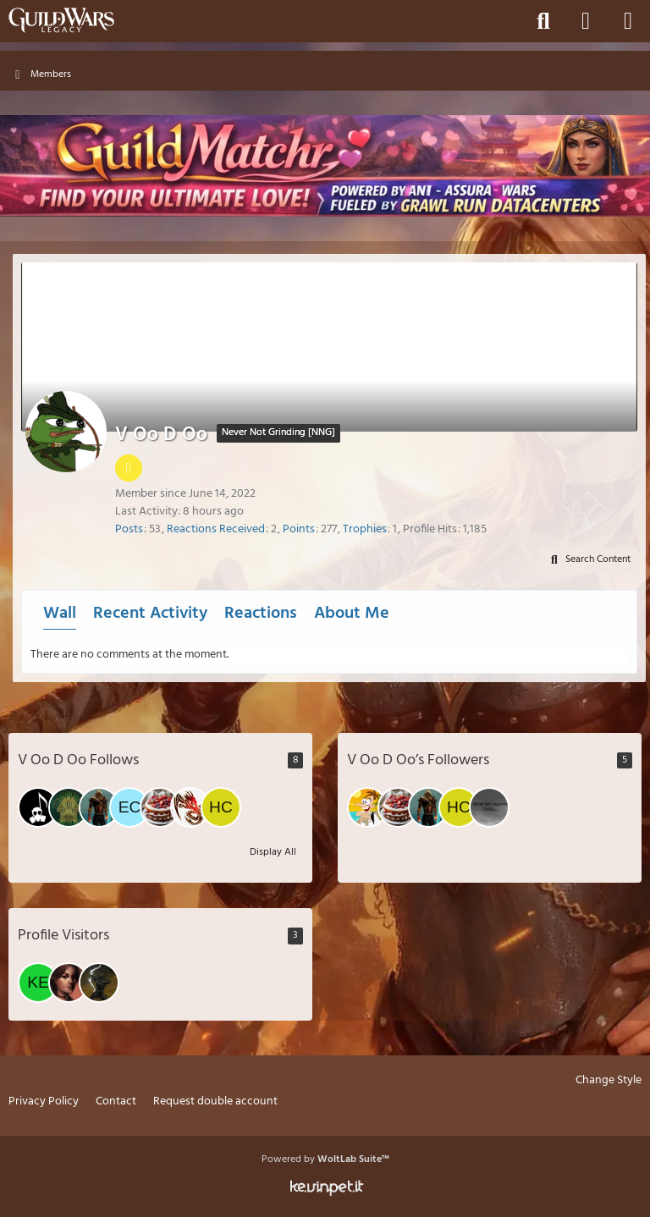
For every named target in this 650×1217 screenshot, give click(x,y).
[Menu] (628, 21)
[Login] (586, 21)
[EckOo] (129, 807)
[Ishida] (160, 807)
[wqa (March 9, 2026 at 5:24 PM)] (99, 982)
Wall (59, 613)
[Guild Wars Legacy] (61, 20)
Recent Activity (150, 613)
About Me (351, 613)
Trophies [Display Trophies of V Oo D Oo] (365, 529)
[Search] (543, 21)
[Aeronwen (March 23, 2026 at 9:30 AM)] (68, 982)
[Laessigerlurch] (367, 807)
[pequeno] (68, 807)
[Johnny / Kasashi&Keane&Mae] (99, 807)
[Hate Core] (221, 807)
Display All (273, 852)
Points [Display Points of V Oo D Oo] (299, 529)
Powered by (325, 1159)
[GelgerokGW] (489, 807)
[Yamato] (190, 807)
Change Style (609, 1081)
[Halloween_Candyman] (38, 807)
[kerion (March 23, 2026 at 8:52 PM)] (38, 982)
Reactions (260, 613)
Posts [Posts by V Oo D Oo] (129, 529)
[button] (588, 560)
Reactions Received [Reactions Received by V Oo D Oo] (216, 529)
